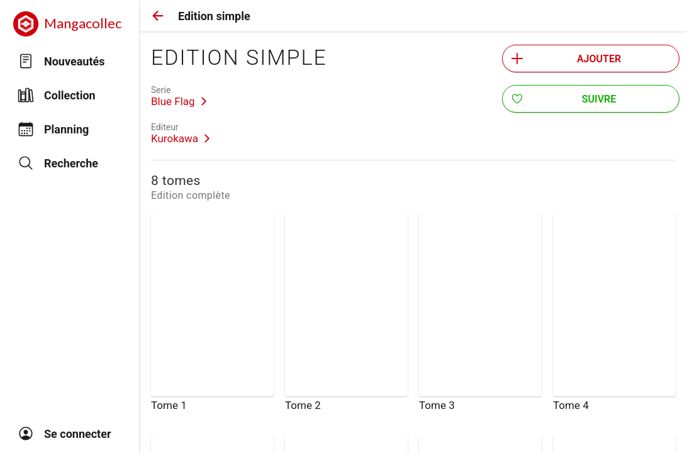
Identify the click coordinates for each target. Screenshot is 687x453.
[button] (157, 15)
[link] (179, 96)
